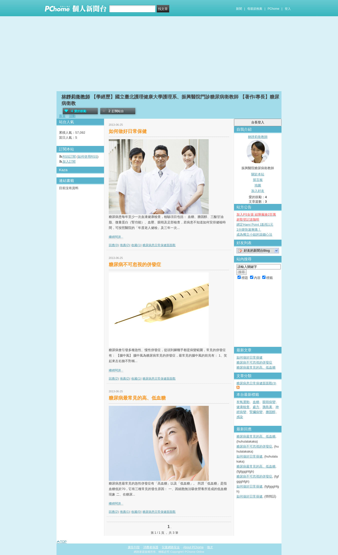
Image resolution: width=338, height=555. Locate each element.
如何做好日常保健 (128, 131)
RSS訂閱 (69, 156)
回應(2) (113, 378)
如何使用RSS (88, 156)
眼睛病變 (269, 402)
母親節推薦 (254, 8)
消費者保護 (150, 547)
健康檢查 (243, 407)
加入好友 (257, 191)
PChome (273, 8)
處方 (256, 407)
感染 (239, 417)
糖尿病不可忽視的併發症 (135, 264)
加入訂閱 (69, 161)
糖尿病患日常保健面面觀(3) (256, 383)
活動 (72, 116)
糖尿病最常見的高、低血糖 (137, 398)
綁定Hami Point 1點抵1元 (254, 224)
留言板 (258, 180)
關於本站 (257, 174)
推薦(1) (125, 512)
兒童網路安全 (171, 547)
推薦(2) (125, 245)
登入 (288, 8)
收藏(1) (136, 245)
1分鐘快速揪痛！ (248, 229)
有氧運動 (243, 402)
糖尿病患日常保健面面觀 (159, 245)
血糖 (256, 402)
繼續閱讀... (116, 237)
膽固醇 (271, 412)
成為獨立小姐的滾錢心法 (254, 234)
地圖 (257, 185)
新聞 (239, 8)
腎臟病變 (256, 412)
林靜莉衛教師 (76, 96)
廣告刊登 (134, 547)
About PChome (193, 547)
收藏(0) (136, 512)
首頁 (62, 116)
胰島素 (267, 407)
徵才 (210, 547)
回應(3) (113, 245)
